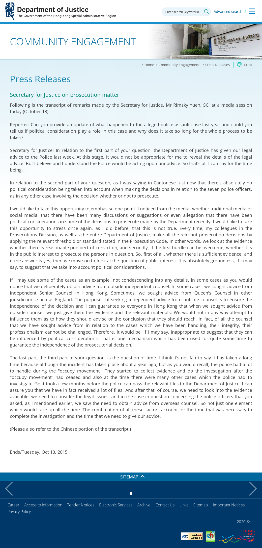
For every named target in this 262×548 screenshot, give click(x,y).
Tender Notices (80, 505)
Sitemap (200, 505)
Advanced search (228, 11)
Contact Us (165, 505)
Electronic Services (115, 505)
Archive (143, 505)
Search (206, 11)
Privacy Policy (19, 511)
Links (183, 505)
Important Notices (229, 505)
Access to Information (43, 505)
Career (13, 505)
